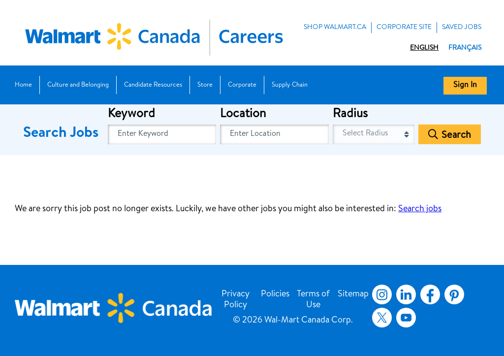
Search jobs (419, 209)
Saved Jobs (461, 27)
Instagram (382, 294)
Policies (275, 294)
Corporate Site (404, 27)
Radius (350, 114)
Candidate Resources (153, 85)
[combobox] (274, 134)
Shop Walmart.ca (335, 27)
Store (205, 85)
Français (464, 48)
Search (456, 136)
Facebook (428, 294)
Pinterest (454, 294)
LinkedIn (406, 294)
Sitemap (353, 294)
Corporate (242, 85)
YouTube (406, 317)
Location (243, 114)
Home (23, 85)
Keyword (131, 114)
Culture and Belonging (78, 85)
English (424, 48)
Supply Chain (290, 85)
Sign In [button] (465, 86)
